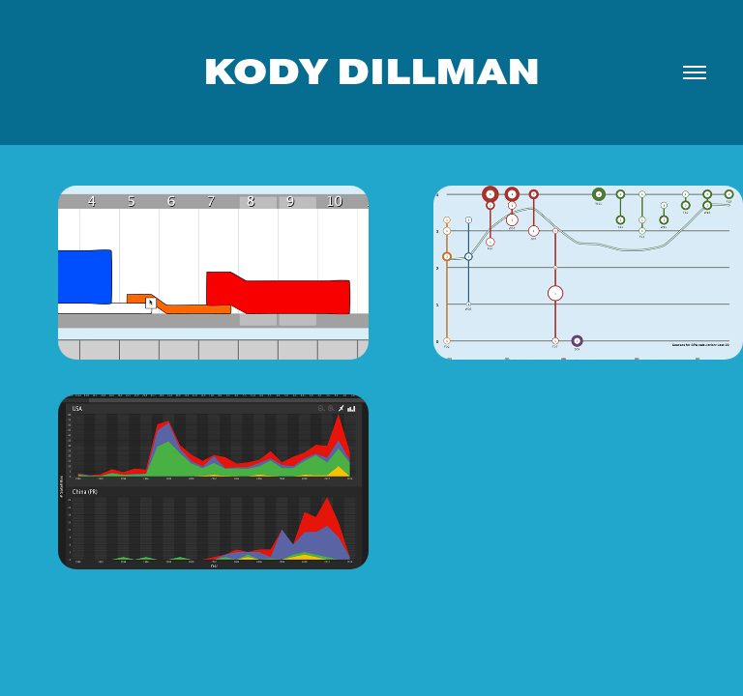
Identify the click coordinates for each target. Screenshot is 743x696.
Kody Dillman (371, 72)
